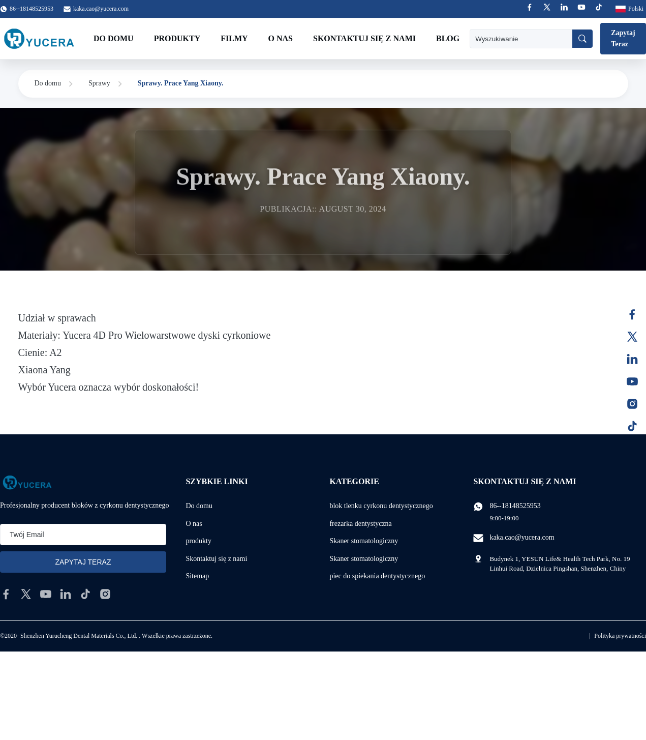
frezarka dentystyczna (360, 523)
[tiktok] (85, 594)
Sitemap (197, 576)
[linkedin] (65, 594)
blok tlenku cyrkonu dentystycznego (381, 506)
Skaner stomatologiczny (363, 541)
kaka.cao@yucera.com (101, 8)
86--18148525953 (514, 506)
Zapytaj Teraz (623, 38)
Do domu (114, 38)
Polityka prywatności (620, 635)
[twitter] (26, 594)
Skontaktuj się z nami (364, 38)
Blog (447, 38)
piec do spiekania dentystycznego (377, 576)
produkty (198, 541)
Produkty (177, 38)
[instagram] (105, 594)
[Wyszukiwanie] (582, 38)
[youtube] (46, 594)
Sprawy (99, 83)
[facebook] (6, 594)
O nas (280, 38)
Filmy (234, 38)
